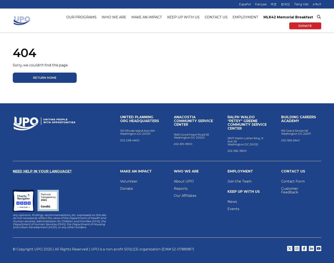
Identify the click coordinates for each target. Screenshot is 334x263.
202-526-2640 (290, 140)
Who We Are (186, 171)
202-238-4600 (130, 140)
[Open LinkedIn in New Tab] (311, 248)
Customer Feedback (289, 190)
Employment (240, 171)
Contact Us (293, 171)
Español (245, 4)
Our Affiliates (185, 196)
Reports (180, 189)
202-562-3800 (237, 150)
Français (261, 4)
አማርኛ (317, 4)
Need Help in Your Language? (42, 171)
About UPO (184, 181)
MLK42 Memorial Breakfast (288, 17)
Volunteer (129, 181)
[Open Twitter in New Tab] (289, 248)
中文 (274, 4)
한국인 (285, 4)
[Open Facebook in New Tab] (304, 248)
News (232, 202)
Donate (305, 26)
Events (233, 209)
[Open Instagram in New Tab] (296, 248)
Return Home (44, 78)
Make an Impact (136, 171)
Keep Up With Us (243, 192)
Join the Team (239, 181)
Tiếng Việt (301, 4)
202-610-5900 (183, 144)
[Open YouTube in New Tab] (318, 248)
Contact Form (293, 181)
